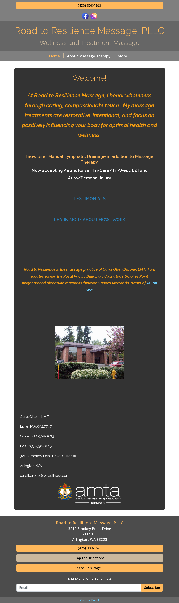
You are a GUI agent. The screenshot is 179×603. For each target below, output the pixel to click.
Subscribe (152, 587)
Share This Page (88, 568)
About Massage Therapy (90, 55)
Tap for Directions (90, 558)
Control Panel (89, 600)
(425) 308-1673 (89, 5)
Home (56, 55)
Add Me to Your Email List (90, 579)
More (122, 55)
